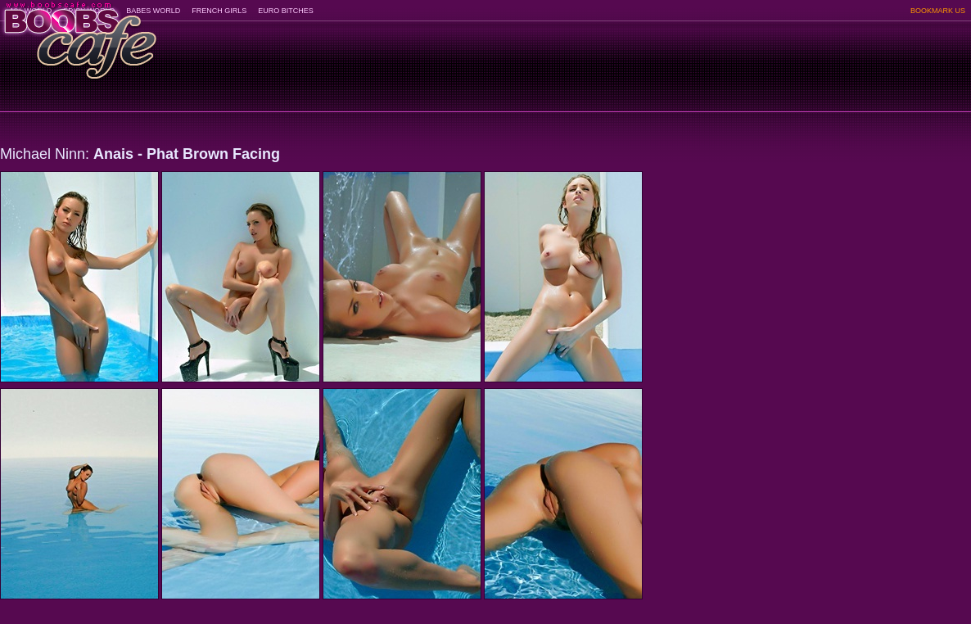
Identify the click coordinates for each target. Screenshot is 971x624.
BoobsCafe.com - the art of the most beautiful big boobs (79, 35)
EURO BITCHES (286, 11)
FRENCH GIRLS (219, 11)
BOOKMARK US (937, 11)
